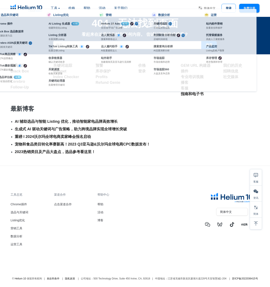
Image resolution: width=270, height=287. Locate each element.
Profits (102, 77)
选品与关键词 (19, 212)
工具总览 (18, 65)
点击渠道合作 (63, 204)
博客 (100, 220)
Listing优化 (18, 220)
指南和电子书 (192, 94)
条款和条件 (53, 278)
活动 (102, 8)
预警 (99, 65)
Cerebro (18, 81)
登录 (142, 71)
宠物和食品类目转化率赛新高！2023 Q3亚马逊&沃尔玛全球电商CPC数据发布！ (82, 144)
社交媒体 (230, 77)
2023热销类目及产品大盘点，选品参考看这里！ (55, 152)
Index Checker (66, 77)
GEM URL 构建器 (196, 65)
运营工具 (16, 244)
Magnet (59, 71)
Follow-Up (20, 87)
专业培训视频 (192, 77)
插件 (184, 71)
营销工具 (16, 228)
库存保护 (103, 71)
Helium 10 (20, 278)
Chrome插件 (19, 204)
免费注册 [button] (249, 8)
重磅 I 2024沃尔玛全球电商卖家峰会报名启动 (53, 137)
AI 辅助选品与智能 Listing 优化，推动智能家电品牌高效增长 (66, 121)
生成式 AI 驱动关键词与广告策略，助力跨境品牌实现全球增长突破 (71, 129)
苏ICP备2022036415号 (245, 278)
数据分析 (16, 236)
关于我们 (120, 8)
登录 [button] (229, 8)
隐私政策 (70, 278)
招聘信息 (230, 71)
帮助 (87, 8)
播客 (184, 82)
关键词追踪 (62, 65)
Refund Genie (108, 82)
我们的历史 (232, 65)
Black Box (20, 71)
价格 (71, 8)
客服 (184, 88)
